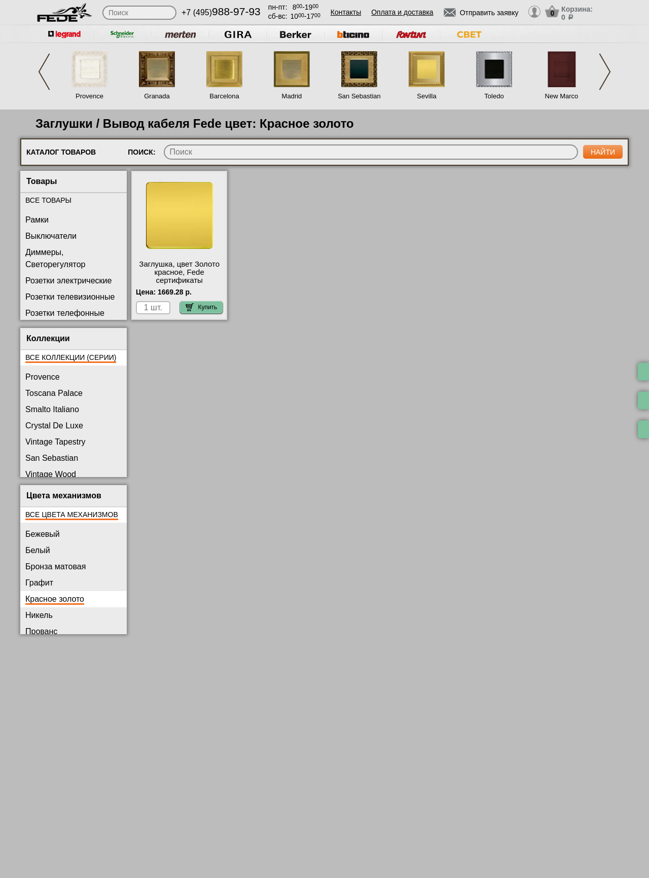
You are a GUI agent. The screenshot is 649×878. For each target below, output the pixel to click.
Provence (89, 96)
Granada (157, 96)
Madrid (292, 96)
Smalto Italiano (52, 409)
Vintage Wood (50, 474)
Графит (39, 582)
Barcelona (224, 96)
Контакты (346, 12)
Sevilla (426, 96)
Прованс (41, 631)
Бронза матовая (55, 566)
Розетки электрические (68, 280)
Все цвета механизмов (71, 514)
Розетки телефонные (64, 313)
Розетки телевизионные (70, 296)
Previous (44, 71)
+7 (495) (221, 12)
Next (605, 71)
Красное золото (54, 599)
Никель (39, 615)
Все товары (48, 200)
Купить (201, 307)
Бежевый (42, 534)
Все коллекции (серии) (70, 357)
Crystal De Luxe (54, 425)
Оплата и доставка (402, 12)
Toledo (493, 96)
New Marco (562, 96)
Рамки (37, 219)
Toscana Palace (54, 393)
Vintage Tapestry (55, 441)
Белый (37, 550)
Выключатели (51, 236)
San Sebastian (359, 96)
